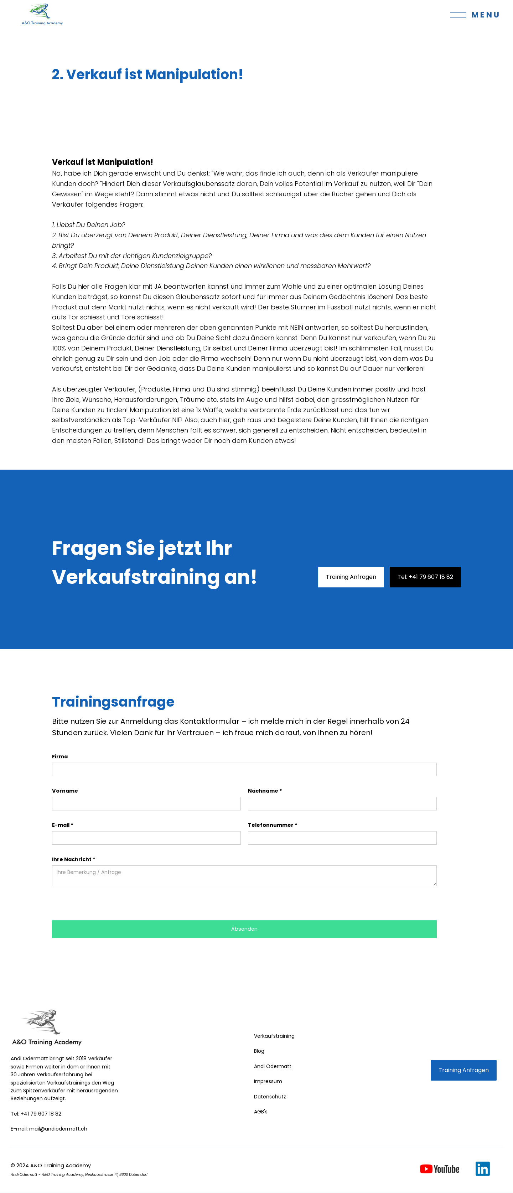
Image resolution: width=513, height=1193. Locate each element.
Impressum (268, 1081)
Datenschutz (270, 1096)
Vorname (65, 790)
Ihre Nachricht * (73, 859)
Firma (60, 756)
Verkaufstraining (274, 1036)
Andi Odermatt (272, 1066)
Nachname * (265, 790)
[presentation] (106, 904)
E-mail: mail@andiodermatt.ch (49, 1128)
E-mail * (62, 825)
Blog (259, 1051)
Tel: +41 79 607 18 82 (425, 577)
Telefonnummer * (272, 825)
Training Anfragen (351, 577)
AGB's (261, 1111)
